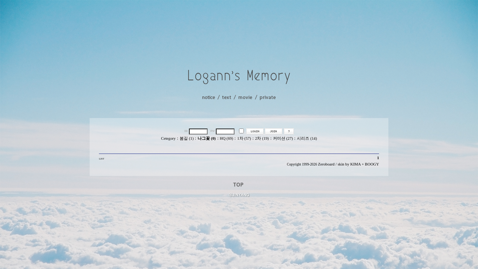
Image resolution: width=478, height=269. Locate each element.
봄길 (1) (186, 138)
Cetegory (168, 138)
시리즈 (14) (307, 138)
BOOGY (372, 164)
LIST (101, 158)
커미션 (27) (283, 138)
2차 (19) (262, 138)
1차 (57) (244, 138)
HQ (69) (226, 138)
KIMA (355, 164)
